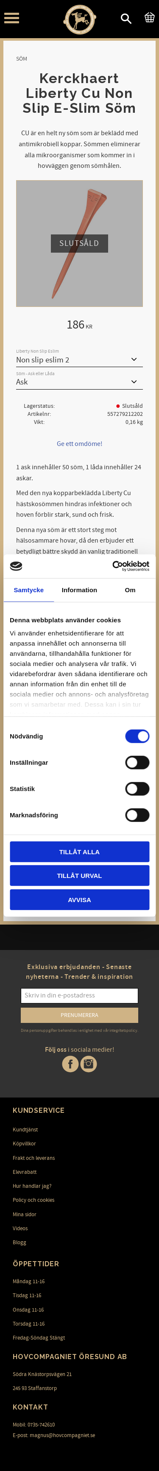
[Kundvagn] (148, 16)
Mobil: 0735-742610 (34, 1424)
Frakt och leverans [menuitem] (34, 1158)
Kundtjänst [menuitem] (25, 1129)
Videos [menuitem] (20, 1228)
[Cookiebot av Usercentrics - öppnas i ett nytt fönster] (113, 566)
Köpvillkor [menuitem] (24, 1143)
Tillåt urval (79, 875)
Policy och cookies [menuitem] (33, 1200)
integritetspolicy (123, 1030)
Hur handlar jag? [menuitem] (32, 1186)
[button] (11, 18)
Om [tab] (130, 589)
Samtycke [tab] (29, 589)
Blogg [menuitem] (19, 1242)
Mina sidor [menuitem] (24, 1214)
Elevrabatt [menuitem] (24, 1172)
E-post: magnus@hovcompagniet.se (54, 1435)
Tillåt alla (79, 851)
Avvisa (79, 899)
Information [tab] (80, 589)
